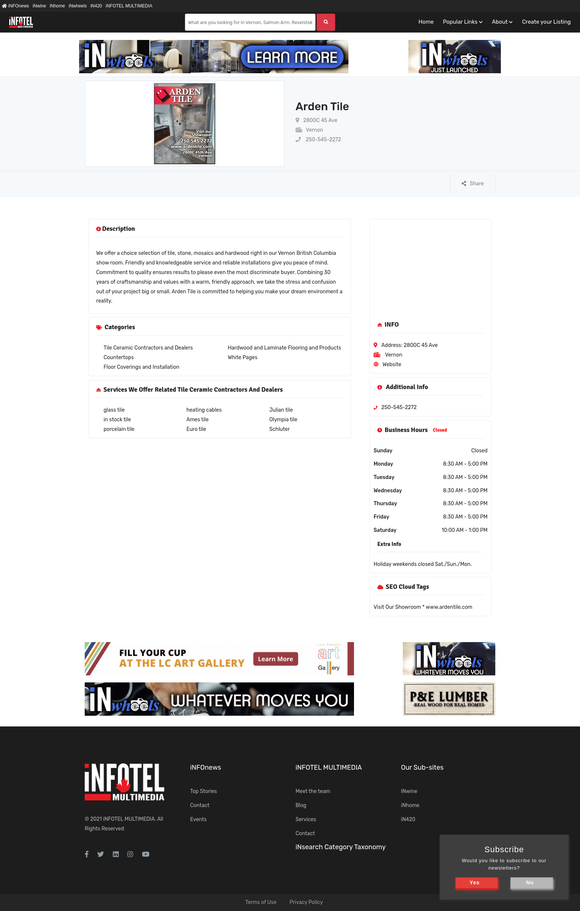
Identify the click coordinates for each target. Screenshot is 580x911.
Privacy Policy (306, 902)
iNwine (39, 6)
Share (473, 183)
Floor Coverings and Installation (141, 367)
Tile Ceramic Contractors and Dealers (148, 348)
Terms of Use (260, 902)
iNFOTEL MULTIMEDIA (129, 6)
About (500, 21)
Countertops (119, 357)
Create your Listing (546, 21)
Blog (301, 805)
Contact (199, 805)
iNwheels (78, 6)
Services (306, 819)
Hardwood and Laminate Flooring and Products (284, 348)
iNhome (57, 6)
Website (391, 364)
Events (198, 819)
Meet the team (313, 791)
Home (426, 21)
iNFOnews (15, 6)
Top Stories (203, 791)
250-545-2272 (318, 139)
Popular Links (460, 21)
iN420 (96, 6)
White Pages (242, 357)
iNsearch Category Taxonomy (341, 847)
